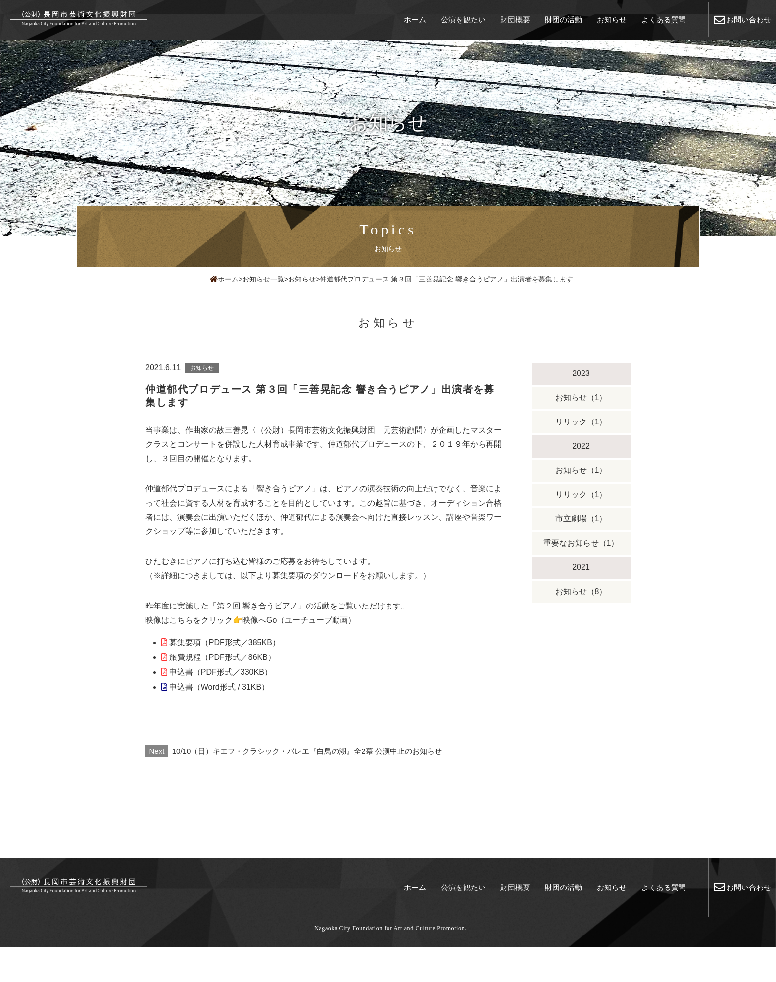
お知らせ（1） (581, 397)
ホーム (415, 19)
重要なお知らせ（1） (581, 543)
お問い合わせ (742, 20)
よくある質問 (663, 19)
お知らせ (612, 19)
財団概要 (515, 19)
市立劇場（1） (581, 518)
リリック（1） (581, 422)
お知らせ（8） (581, 591)
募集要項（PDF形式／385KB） (224, 642)
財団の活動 (563, 19)
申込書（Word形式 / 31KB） (219, 687)
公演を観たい (463, 19)
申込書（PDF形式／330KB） (220, 672)
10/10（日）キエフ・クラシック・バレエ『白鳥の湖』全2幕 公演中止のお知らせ (294, 751)
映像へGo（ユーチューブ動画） (299, 620)
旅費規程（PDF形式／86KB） (222, 657)
